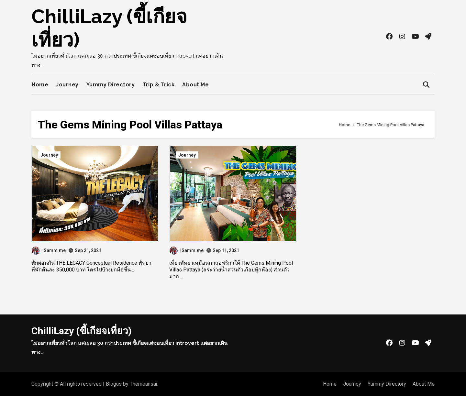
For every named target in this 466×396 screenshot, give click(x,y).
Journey (67, 85)
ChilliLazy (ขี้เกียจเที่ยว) (81, 330)
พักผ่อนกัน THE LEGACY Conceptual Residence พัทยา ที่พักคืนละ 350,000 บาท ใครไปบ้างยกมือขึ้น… (91, 266)
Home (40, 85)
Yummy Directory (110, 85)
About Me (195, 85)
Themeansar (143, 384)
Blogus (114, 384)
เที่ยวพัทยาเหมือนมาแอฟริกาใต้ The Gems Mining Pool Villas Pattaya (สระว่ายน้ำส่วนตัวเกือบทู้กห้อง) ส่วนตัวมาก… (231, 270)
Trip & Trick (158, 85)
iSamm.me (49, 250)
